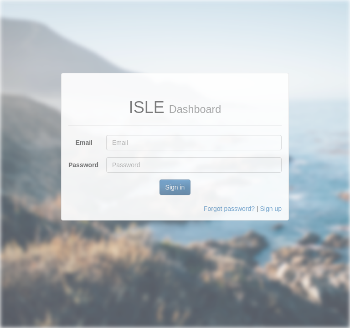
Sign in (175, 187)
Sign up (271, 208)
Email (84, 142)
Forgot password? (229, 208)
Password (83, 165)
